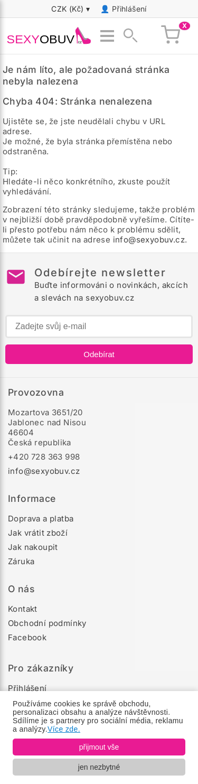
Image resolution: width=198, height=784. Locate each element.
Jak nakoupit (33, 547)
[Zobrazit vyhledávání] (127, 36)
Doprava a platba (40, 519)
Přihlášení (129, 8)
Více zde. (64, 729)
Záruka (21, 561)
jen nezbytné (99, 767)
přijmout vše (99, 747)
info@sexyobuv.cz (149, 240)
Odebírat (98, 354)
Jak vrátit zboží (38, 533)
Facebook (27, 637)
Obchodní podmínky (47, 623)
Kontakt (22, 609)
